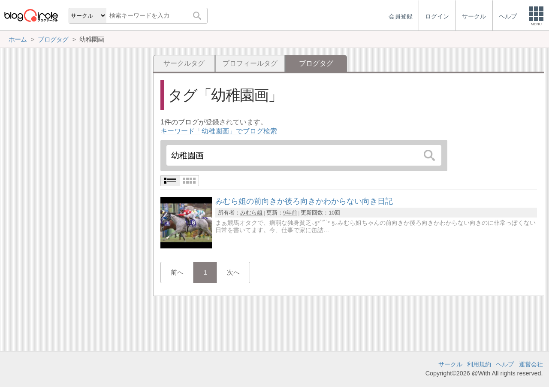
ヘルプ (505, 364)
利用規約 (479, 364)
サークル (450, 364)
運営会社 (531, 364)
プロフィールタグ (250, 63)
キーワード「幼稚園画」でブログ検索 (218, 131)
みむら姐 (251, 212)
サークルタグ (184, 63)
